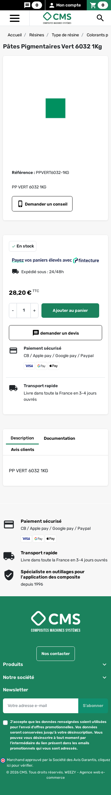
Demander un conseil (42, 203)
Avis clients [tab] (22, 449)
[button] (100, 18)
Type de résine (65, 35)
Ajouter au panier (70, 310)
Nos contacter (55, 653)
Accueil (15, 35)
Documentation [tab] (59, 438)
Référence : (23, 172)
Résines (36, 35)
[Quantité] (24, 310)
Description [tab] (22, 438)
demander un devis (55, 332)
